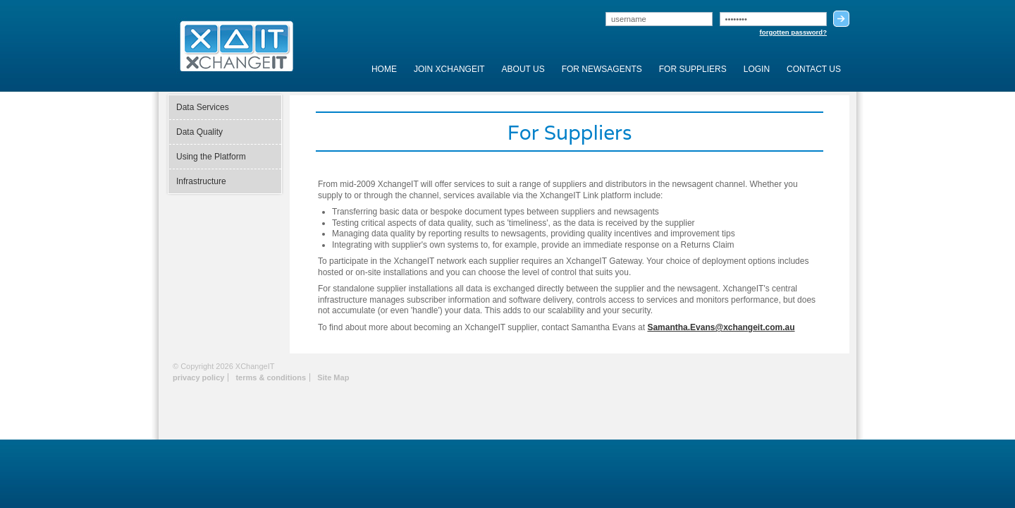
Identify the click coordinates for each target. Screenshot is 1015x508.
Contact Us (814, 69)
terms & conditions (270, 377)
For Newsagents (602, 69)
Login (757, 69)
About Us (523, 69)
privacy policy (198, 377)
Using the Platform (211, 157)
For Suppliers (693, 69)
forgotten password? (793, 32)
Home (384, 69)
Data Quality (199, 132)
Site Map (333, 377)
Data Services (202, 107)
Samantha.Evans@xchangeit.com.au (720, 327)
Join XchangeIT (449, 69)
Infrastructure (201, 181)
